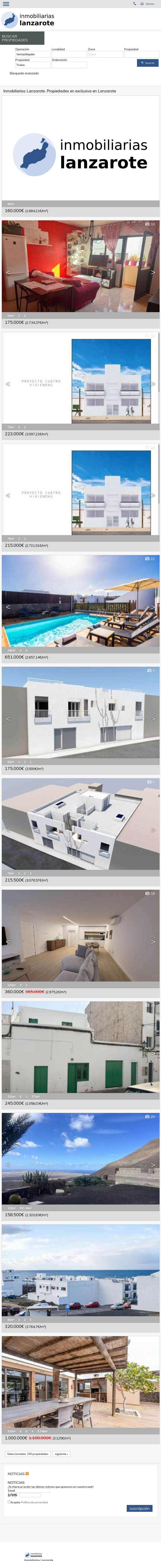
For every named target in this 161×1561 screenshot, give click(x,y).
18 (150, 893)
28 (150, 1005)
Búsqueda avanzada (24, 73)
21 (150, 559)
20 (150, 1117)
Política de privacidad (34, 1502)
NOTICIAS (16, 1473)
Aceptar (29, 1502)
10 (150, 224)
